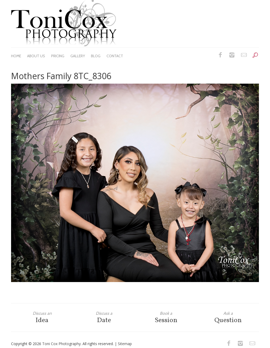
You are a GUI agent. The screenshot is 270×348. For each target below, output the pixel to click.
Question (228, 317)
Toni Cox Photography (61, 343)
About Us (36, 56)
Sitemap (125, 343)
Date (104, 317)
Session (166, 317)
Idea (42, 317)
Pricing (57, 56)
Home (16, 56)
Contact (115, 56)
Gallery (77, 56)
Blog (95, 56)
